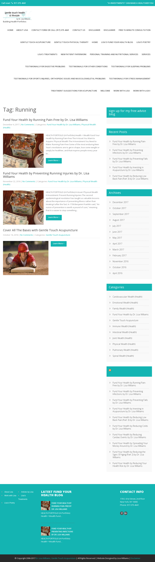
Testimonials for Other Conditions (88, 66)
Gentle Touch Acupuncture (35, 42)
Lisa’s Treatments (47, 54)
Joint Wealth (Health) (122, 338)
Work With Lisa (122, 90)
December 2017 (120, 202)
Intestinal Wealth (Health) (125, 332)
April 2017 (117, 243)
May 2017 (117, 237)
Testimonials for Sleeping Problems (130, 66)
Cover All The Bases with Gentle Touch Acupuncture (40, 230)
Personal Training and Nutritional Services (114, 54)
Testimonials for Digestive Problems (45, 66)
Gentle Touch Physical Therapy (71, 42)
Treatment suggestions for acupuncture (74, 90)
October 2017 (119, 208)
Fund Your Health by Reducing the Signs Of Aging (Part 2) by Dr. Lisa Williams (129, 454)
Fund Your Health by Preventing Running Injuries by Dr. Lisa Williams (46, 175)
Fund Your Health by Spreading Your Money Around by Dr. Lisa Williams (130, 444)
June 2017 (117, 231)
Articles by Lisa (27, 492)
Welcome (105, 90)
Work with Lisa (10, 496)
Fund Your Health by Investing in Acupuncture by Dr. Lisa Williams (128, 169)
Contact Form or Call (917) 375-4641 (50, 30)
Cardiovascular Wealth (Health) (127, 296)
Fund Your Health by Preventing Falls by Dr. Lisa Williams (130, 160)
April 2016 (117, 273)
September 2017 (121, 214)
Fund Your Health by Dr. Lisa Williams (64, 124)
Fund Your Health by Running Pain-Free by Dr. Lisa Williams (45, 120)
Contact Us (79, 30)
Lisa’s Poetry (143, 42)
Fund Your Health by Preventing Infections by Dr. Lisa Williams (128, 151)
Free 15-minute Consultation (134, 30)
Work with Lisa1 (141, 90)
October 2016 (119, 267)
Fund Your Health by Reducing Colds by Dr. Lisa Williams (130, 427)
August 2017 (119, 220)
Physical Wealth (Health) (124, 344)
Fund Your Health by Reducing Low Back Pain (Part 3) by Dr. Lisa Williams (130, 177)
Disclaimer (94, 30)
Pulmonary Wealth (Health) (125, 349)
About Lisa (22, 30)
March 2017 (118, 249)
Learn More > (53, 160)
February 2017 (120, 255)
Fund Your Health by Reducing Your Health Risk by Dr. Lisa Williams (130, 464)
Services (146, 54)
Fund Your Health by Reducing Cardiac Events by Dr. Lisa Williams (129, 436)
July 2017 (117, 225)
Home (10, 30)
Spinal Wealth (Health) (123, 355)
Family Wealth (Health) (123, 308)
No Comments (27, 124)
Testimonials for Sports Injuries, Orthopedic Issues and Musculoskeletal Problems (60, 78)
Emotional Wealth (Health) (125, 302)
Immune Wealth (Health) (124, 326)
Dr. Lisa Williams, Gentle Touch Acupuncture (56, 558)
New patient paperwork (73, 54)
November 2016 (120, 261)
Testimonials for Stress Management (129, 78)
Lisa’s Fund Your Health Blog (117, 42)
